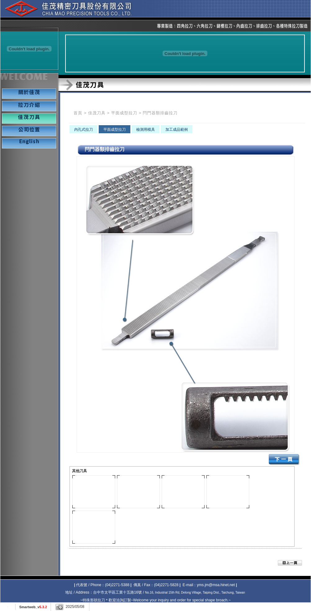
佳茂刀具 (97, 113)
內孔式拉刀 (83, 129)
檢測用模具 (145, 129)
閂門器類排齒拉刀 (160, 113)
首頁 (78, 113)
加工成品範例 (176, 129)
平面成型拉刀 (124, 113)
